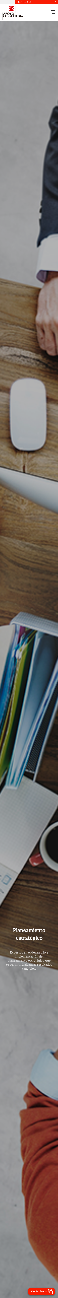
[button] (53, 12)
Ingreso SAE (24, 2)
